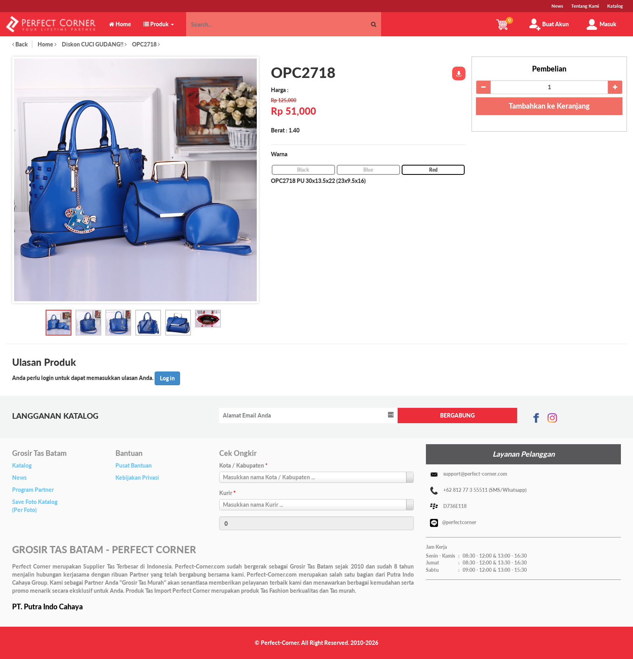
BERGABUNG (457, 415)
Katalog (21, 465)
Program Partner (33, 489)
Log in (167, 378)
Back (20, 44)
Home (47, 44)
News (19, 477)
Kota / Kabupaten (243, 465)
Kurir (227, 492)
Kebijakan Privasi (137, 477)
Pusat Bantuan (133, 465)
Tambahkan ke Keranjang (549, 105)
